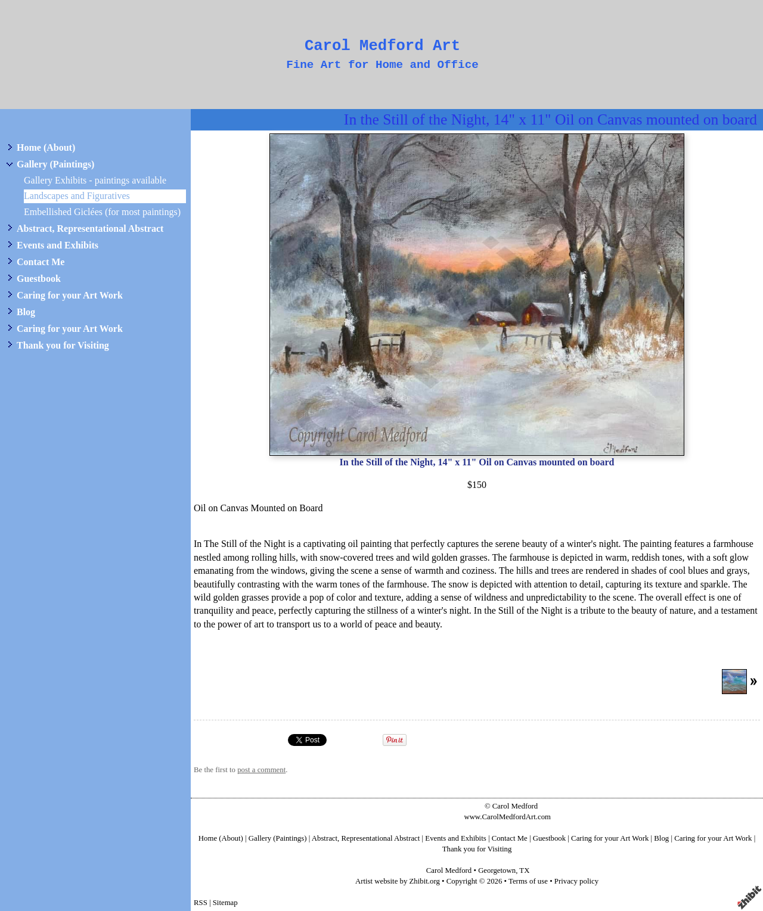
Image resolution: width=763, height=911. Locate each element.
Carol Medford (449, 870)
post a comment (261, 770)
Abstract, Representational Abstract (90, 228)
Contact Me (40, 262)
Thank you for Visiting (63, 345)
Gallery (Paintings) (55, 164)
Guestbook (39, 278)
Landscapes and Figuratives (77, 196)
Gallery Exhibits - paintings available (95, 180)
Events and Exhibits (57, 245)
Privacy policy (576, 881)
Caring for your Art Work (70, 295)
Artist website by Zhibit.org (397, 881)
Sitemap (225, 902)
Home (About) (46, 147)
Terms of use (528, 881)
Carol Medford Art (382, 46)
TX (524, 870)
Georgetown (497, 870)
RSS (200, 902)
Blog (26, 312)
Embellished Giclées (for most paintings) (102, 212)
